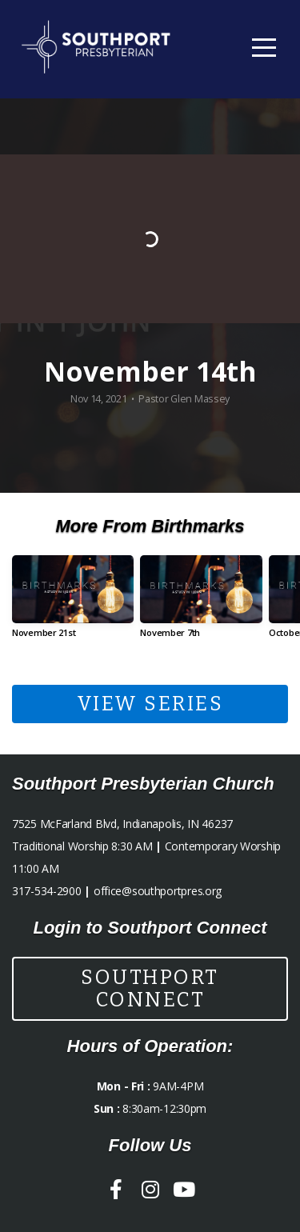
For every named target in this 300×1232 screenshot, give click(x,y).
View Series (150, 704)
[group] (73, 602)
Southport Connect (150, 989)
